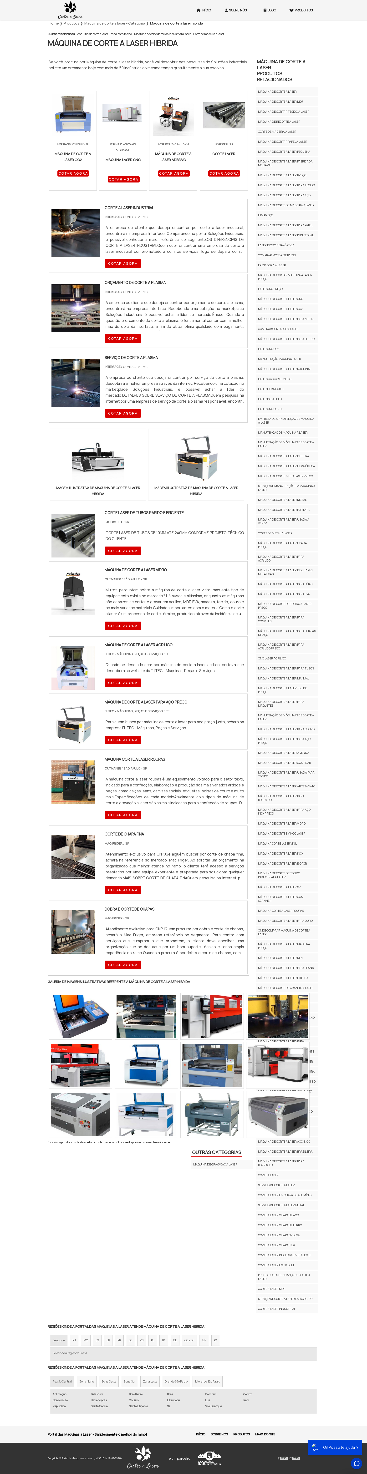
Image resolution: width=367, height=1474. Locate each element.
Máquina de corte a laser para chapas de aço (287, 633)
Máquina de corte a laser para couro (286, 729)
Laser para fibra (270, 399)
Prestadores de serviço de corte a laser (284, 1277)
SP (108, 1340)
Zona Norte (86, 1381)
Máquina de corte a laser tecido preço (282, 690)
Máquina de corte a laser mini (280, 958)
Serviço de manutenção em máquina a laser (286, 488)
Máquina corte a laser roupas (281, 911)
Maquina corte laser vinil (277, 843)
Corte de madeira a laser (208, 34)
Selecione (59, 1340)
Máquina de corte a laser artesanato (286, 786)
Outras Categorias (216, 1152)
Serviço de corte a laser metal (281, 1205)
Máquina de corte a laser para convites (281, 619)
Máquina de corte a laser (277, 92)
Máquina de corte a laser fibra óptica (286, 466)
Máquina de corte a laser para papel (285, 225)
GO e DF (189, 1340)
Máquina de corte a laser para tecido (286, 185)
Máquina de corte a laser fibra (281, 1041)
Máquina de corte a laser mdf (280, 102)
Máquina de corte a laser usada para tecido (104, 34)
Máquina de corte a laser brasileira (285, 1152)
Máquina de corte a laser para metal (286, 319)
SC (130, 1340)
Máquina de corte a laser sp (279, 887)
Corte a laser (268, 1175)
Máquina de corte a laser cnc (280, 299)
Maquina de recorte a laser (279, 122)
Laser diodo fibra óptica (276, 245)
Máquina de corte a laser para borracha (281, 1163)
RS (141, 1340)
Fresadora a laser (272, 265)
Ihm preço (265, 215)
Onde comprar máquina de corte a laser (284, 932)
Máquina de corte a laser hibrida (283, 978)
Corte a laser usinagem (276, 1265)
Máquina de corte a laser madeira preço (284, 946)
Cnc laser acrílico (272, 658)
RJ (74, 1340)
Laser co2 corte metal (275, 379)
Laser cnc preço (270, 289)
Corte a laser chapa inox (276, 1245)
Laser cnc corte (270, 409)
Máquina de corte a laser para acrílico (281, 558)
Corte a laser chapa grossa (279, 1235)
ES (97, 1340)
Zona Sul (129, 1381)
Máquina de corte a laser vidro (282, 823)
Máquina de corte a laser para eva (284, 594)
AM (204, 1340)
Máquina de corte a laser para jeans (286, 968)
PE (152, 1340)
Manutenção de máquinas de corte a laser (286, 444)
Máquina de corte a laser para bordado (281, 798)
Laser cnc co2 (268, 349)
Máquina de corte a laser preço (282, 175)
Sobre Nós (236, 10)
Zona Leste (150, 1381)
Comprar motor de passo (277, 255)
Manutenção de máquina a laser (283, 433)
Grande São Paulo (176, 1381)
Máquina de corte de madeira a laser (286, 205)
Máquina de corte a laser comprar (284, 763)
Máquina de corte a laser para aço (284, 195)
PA (215, 1340)
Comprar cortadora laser (278, 329)
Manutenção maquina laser (279, 359)
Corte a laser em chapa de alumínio (284, 1195)
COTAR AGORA (73, 173)
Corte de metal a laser (275, 533)
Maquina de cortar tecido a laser (283, 112)
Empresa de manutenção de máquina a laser (286, 421)
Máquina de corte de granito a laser (286, 988)
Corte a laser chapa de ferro (280, 1225)
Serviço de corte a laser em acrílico (285, 1299)
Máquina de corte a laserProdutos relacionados (281, 70)
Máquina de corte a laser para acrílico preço (281, 646)
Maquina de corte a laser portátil (284, 510)
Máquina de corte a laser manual (283, 678)
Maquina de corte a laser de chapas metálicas (285, 572)
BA (164, 1340)
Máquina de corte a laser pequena (284, 152)
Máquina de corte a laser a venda (283, 753)
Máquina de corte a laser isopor (282, 863)
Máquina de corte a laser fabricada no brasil (285, 163)
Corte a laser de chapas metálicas (284, 1255)
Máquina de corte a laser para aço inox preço (284, 812)
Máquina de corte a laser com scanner (281, 899)
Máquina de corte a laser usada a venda (283, 521)
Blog (270, 10)
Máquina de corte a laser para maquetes (281, 704)
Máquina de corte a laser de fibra (283, 456)
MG (85, 1340)
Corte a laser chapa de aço (278, 1215)
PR (119, 1340)
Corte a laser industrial (277, 1309)
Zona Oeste (109, 1381)
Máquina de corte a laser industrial (286, 235)
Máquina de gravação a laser (215, 1164)
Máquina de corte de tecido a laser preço (284, 606)
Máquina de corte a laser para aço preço (284, 741)
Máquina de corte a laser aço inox (284, 1142)
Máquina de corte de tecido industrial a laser (162, 34)
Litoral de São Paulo (207, 1381)
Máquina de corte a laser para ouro (285, 921)
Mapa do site (265, 1434)
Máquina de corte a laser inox (280, 853)
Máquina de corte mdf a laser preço (285, 476)
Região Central (62, 1381)
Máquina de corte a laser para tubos (286, 668)
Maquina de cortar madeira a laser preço (285, 277)
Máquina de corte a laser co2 (280, 309)
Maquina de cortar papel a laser (282, 142)
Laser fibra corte (271, 389)
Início (204, 10)
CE (175, 1340)
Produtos (301, 10)
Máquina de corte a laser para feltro (286, 339)
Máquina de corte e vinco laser (281, 833)
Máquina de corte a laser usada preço (282, 545)
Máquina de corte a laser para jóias (285, 584)
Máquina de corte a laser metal (282, 500)
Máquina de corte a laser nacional (284, 369)
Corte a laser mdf (271, 1289)
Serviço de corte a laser (276, 1185)
